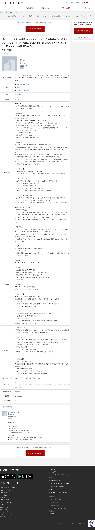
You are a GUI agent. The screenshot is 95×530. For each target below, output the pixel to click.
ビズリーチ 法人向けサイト (56, 505)
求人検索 (67, 8)
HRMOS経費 (3, 497)
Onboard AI (3, 504)
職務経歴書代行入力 (54, 480)
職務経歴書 (29, 8)
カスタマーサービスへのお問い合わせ (59, 475)
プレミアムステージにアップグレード (59, 483)
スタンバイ (3, 516)
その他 (19, 94)
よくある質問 (52, 472)
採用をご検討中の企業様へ (74, 2)
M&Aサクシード (4, 507)
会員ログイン (83, 37)
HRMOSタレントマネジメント (8, 490)
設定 (50, 477)
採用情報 (51, 514)
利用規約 (51, 496)
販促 (18, 87)
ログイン (87, 2)
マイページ (10, 8)
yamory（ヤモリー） (5, 512)
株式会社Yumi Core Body (15, 412)
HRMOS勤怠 (3, 495)
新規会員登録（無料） (35, 29)
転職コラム (52, 489)
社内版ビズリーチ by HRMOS (7, 487)
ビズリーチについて (54, 469)
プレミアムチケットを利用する (57, 486)
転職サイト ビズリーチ (6, 12)
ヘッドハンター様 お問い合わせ (57, 508)
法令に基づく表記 (54, 502)
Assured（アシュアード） (6, 514)
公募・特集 (86, 8)
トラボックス (3, 509)
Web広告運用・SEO (23, 84)
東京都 (17, 99)
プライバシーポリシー (55, 499)
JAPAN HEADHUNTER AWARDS (58, 492)
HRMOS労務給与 (4, 500)
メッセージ (48, 8)
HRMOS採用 (3, 492)
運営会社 (51, 511)
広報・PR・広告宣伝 (23, 90)
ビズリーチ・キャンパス (6, 502)
